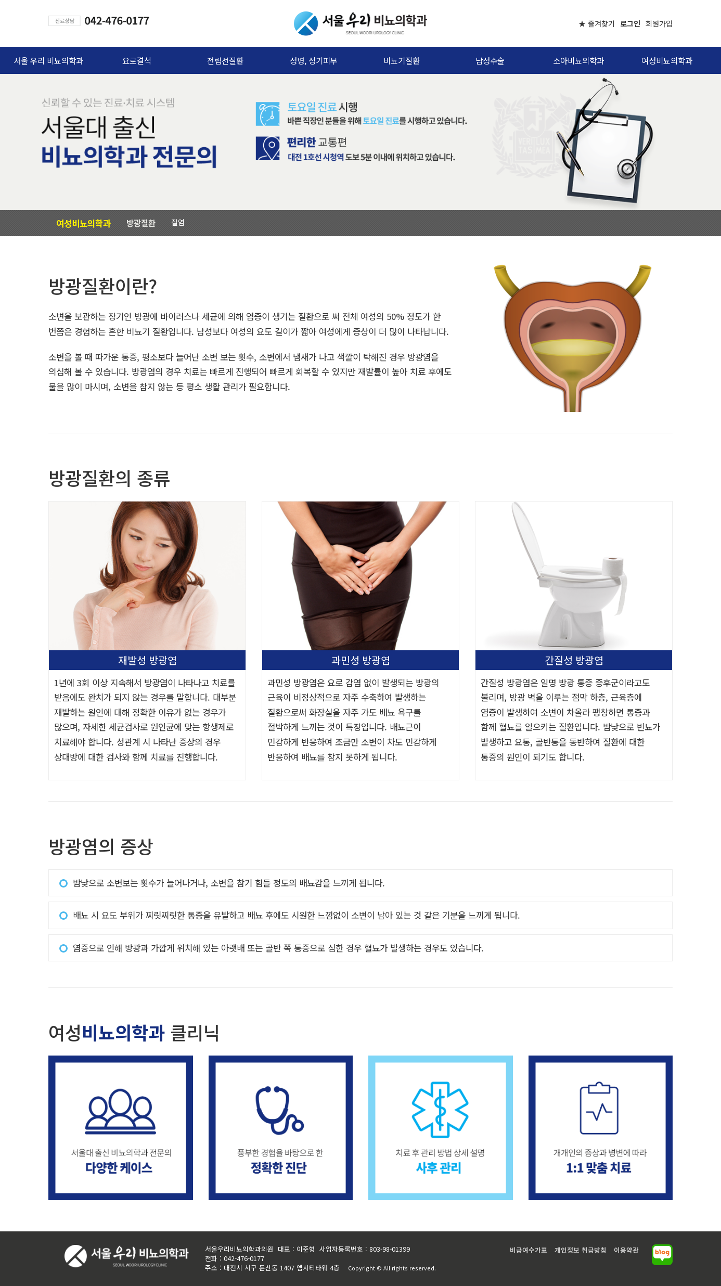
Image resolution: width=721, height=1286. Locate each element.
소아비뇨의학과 (578, 60)
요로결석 (136, 60)
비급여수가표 (528, 1250)
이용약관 (626, 1250)
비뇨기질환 (401, 60)
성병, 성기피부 (314, 60)
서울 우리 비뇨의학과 (48, 60)
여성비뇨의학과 (666, 60)
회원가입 (659, 23)
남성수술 (490, 60)
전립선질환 (225, 60)
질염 (178, 222)
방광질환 (141, 222)
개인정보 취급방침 (581, 1250)
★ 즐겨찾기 (596, 23)
